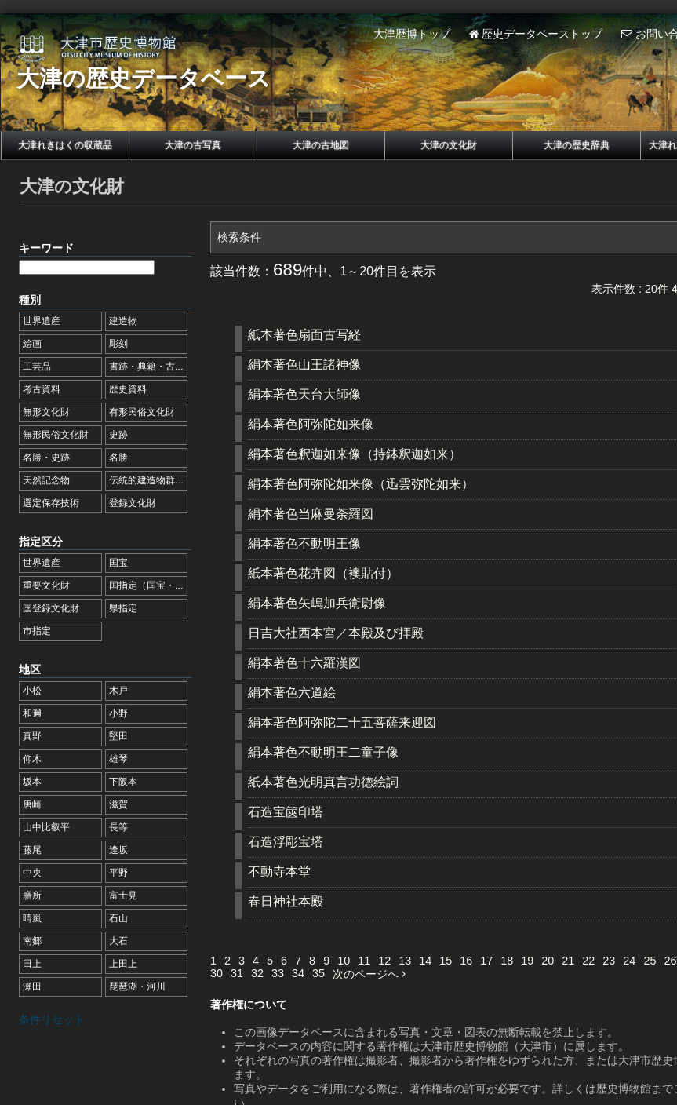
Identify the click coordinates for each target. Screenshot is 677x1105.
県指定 (123, 608)
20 (547, 960)
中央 (32, 872)
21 (568, 960)
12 (384, 960)
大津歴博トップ (411, 34)
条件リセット (52, 1019)
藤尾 (32, 850)
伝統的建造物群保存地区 (161, 480)
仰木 (32, 759)
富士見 (123, 895)
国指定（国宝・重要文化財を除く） (184, 585)
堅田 (118, 736)
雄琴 (118, 759)
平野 (118, 872)
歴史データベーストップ (536, 34)
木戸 (118, 690)
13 (405, 960)
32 (257, 973)
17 (486, 960)
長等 (118, 827)
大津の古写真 (193, 145)
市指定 (37, 631)
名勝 (118, 457)
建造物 (123, 321)
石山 (118, 918)
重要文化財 (46, 585)
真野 (32, 736)
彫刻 (118, 343)
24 (629, 960)
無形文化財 (46, 412)
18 (506, 960)
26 (670, 960)
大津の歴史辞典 (577, 145)
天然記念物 (46, 480)
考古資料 (41, 389)
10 (343, 960)
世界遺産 (41, 321)
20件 (656, 289)
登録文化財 (132, 503)
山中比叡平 (46, 827)
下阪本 (123, 781)
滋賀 (118, 804)
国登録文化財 (51, 608)
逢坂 (118, 850)
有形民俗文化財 (142, 412)
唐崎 (32, 804)
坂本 (32, 781)
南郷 (32, 941)
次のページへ (369, 974)
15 (445, 960)
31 (237, 973)
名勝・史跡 (46, 457)
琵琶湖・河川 (137, 986)
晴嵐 (32, 918)
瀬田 (32, 986)
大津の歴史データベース (143, 78)
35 (318, 973)
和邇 (32, 713)
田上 (32, 963)
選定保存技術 (51, 503)
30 (216, 973)
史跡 (118, 434)
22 (588, 960)
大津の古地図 (321, 145)
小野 (118, 713)
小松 (32, 690)
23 (608, 960)
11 (364, 960)
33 (277, 973)
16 (466, 960)
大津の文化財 (448, 145)
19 (527, 960)
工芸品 (37, 366)
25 (649, 960)
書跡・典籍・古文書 (151, 366)
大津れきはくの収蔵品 (65, 145)
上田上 (123, 963)
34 (298, 973)
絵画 (32, 343)
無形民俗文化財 (56, 434)
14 (425, 960)
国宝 (118, 562)
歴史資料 (128, 389)
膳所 (32, 895)
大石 (118, 941)
